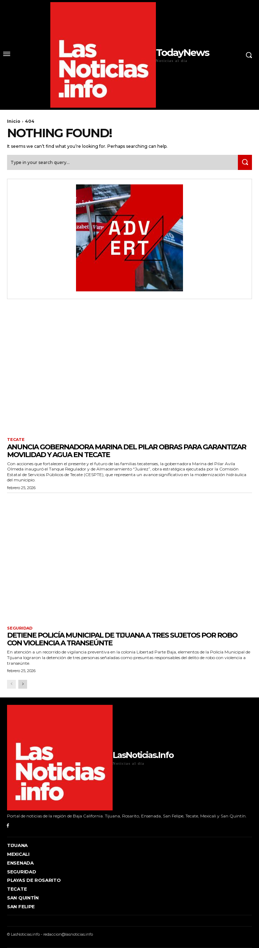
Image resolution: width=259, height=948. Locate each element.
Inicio (13, 121)
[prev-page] (11, 684)
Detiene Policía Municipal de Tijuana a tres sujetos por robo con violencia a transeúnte (122, 639)
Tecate (16, 439)
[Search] (245, 162)
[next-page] (22, 684)
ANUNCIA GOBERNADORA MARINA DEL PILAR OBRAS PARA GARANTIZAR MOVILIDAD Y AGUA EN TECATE (126, 451)
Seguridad (19, 628)
